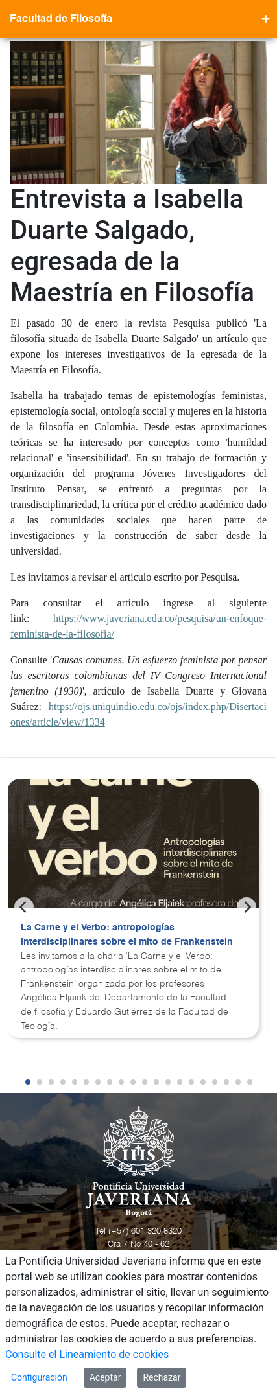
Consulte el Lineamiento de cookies (87, 1354)
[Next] (246, 907)
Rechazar (161, 1377)
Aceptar (105, 1377)
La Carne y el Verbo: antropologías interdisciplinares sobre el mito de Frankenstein (127, 935)
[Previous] (24, 907)
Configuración (39, 1377)
